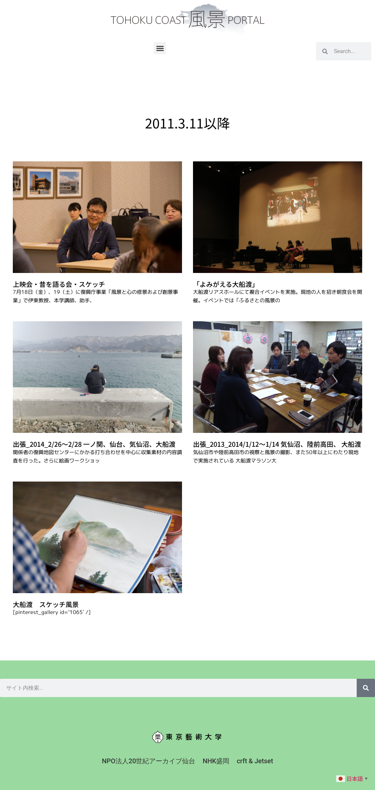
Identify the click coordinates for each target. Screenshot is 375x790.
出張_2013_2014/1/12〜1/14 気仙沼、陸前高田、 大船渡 (277, 444)
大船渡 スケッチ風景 (46, 604)
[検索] (366, 688)
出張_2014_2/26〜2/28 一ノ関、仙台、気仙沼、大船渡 (94, 444)
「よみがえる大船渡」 (226, 284)
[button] (160, 48)
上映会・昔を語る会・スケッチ (59, 284)
